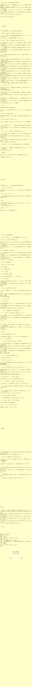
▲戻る (22, 557)
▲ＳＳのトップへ (16, 553)
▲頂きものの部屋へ (16, 551)
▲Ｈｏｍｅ (11, 557)
